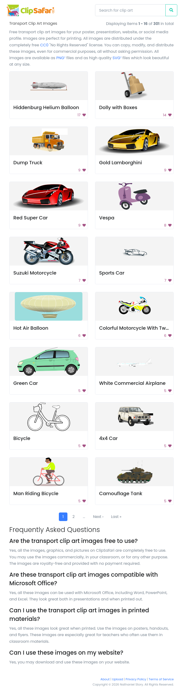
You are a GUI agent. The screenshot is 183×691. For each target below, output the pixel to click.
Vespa (106, 217)
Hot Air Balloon (30, 328)
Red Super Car (30, 217)
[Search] (130, 10)
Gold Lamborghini (120, 162)
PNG (60, 58)
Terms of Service (161, 679)
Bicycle (21, 438)
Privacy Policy (136, 679)
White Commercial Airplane (132, 383)
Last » (116, 516)
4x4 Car (108, 438)
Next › (98, 516)
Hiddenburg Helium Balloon (46, 107)
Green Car (25, 383)
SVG (117, 58)
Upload (117, 679)
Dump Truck (27, 162)
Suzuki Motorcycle (34, 273)
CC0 (44, 45)
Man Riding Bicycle (35, 493)
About (105, 679)
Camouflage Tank (120, 493)
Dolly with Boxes (118, 107)
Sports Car (111, 273)
